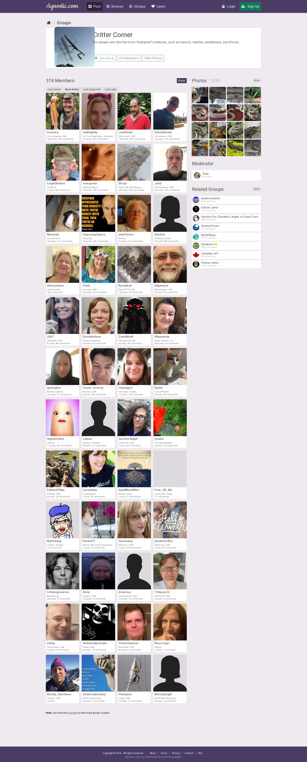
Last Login (110, 91)
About (153, 753)
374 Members (129, 58)
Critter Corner (113, 35)
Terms (164, 753)
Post (94, 6)
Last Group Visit (91, 91)
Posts (181, 82)
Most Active (72, 91)
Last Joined (54, 91)
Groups (137, 6)
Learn (158, 6)
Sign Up (250, 6)
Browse (115, 6)
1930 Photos (153, 58)
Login (229, 6)
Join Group (104, 58)
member (73, 714)
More (257, 82)
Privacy (176, 753)
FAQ (200, 753)
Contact (189, 753)
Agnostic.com (62, 6)
